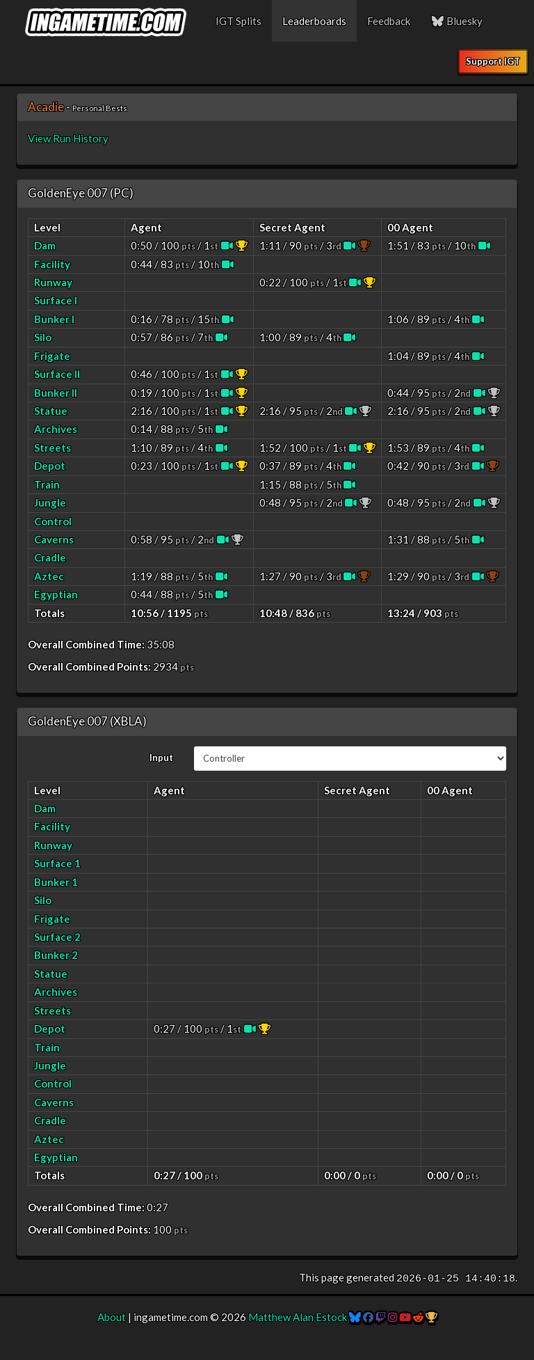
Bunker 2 (56, 955)
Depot (49, 465)
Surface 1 (57, 863)
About (111, 1317)
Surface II (57, 374)
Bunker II (55, 392)
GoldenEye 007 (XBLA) (87, 721)
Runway (53, 282)
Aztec (49, 576)
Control (53, 521)
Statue (50, 410)
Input (161, 757)
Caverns (54, 539)
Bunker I (54, 319)
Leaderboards (314, 21)
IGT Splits (238, 21)
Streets (52, 447)
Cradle (50, 557)
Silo (42, 337)
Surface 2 (57, 937)
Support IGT (493, 61)
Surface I (55, 300)
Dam (45, 245)
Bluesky (457, 21)
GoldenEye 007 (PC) (81, 193)
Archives (55, 429)
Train (47, 484)
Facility (52, 264)
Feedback (388, 21)
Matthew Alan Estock (297, 1317)
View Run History (68, 138)
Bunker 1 (56, 882)
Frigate (52, 356)
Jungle (50, 502)
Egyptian (56, 594)
